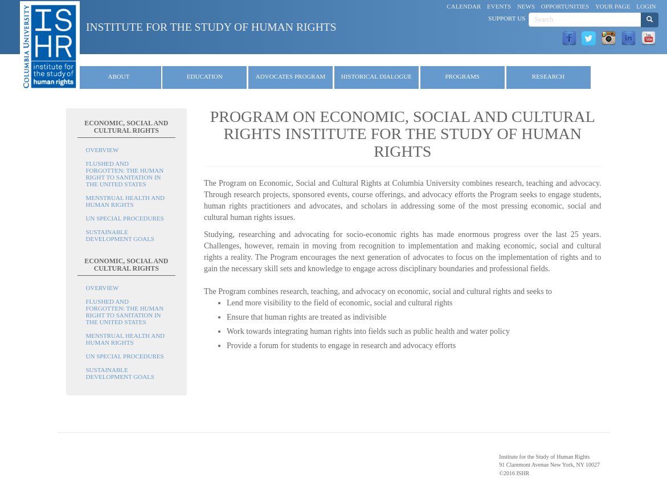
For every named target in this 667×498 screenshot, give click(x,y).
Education (205, 76)
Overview (102, 149)
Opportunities (565, 6)
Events (499, 6)
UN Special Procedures (125, 218)
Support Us (506, 18)
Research (548, 76)
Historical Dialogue (376, 76)
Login (646, 6)
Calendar (464, 6)
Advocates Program (291, 76)
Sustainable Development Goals (120, 235)
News (526, 6)
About (119, 76)
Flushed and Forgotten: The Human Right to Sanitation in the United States (125, 173)
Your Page (613, 6)
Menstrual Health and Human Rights (125, 201)
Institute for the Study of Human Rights (211, 27)
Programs (462, 76)
